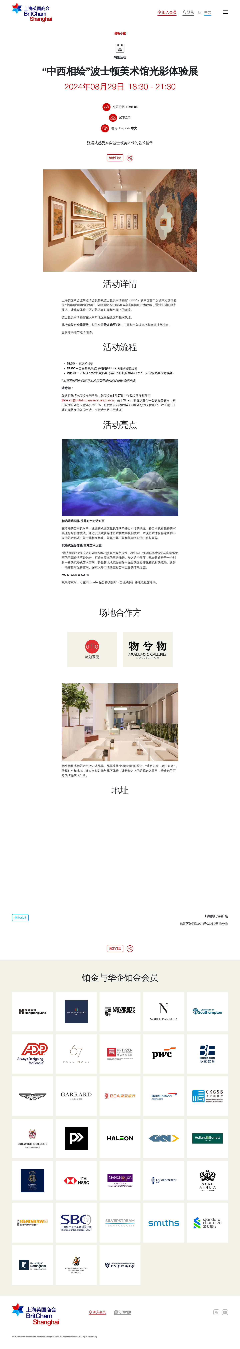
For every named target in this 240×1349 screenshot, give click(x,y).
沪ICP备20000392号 (87, 1336)
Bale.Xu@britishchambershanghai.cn (88, 400)
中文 (207, 12)
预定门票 (115, 158)
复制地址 (20, 917)
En (200, 12)
